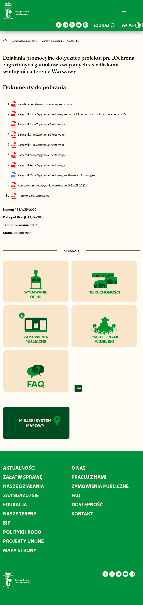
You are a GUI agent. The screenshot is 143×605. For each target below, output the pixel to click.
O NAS (79, 468)
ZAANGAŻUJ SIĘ (21, 495)
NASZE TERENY (19, 513)
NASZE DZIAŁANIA (23, 486)
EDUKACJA (15, 504)
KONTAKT (82, 513)
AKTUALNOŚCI (19, 468)
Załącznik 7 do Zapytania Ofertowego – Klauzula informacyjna (56, 175)
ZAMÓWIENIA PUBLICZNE (100, 486)
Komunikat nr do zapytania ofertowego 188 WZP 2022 (52, 185)
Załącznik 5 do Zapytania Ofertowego (41, 155)
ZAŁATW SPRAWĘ (22, 477)
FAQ (76, 495)
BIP (7, 523)
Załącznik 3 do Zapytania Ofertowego (41, 134)
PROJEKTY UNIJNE (23, 541)
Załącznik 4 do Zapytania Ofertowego (41, 145)
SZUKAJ (104, 25)
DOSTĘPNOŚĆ (87, 504)
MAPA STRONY (19, 550)
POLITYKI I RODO (22, 532)
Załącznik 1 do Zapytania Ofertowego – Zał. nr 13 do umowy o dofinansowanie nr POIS (72, 114)
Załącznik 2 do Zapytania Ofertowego (41, 124)
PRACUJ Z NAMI (89, 477)
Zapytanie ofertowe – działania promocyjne (45, 104)
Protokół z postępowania (33, 195)
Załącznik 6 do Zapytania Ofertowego (41, 165)
